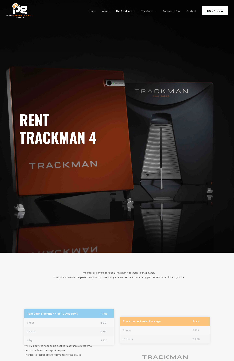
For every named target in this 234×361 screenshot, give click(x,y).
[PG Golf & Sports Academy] (19, 10)
